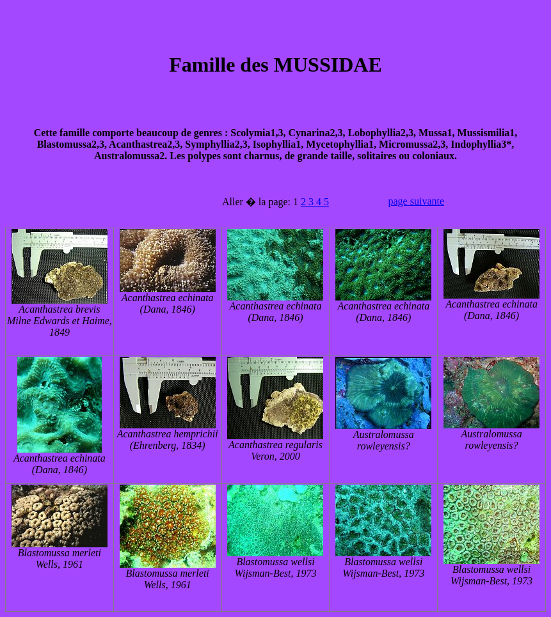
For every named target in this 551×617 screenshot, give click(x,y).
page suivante (416, 201)
